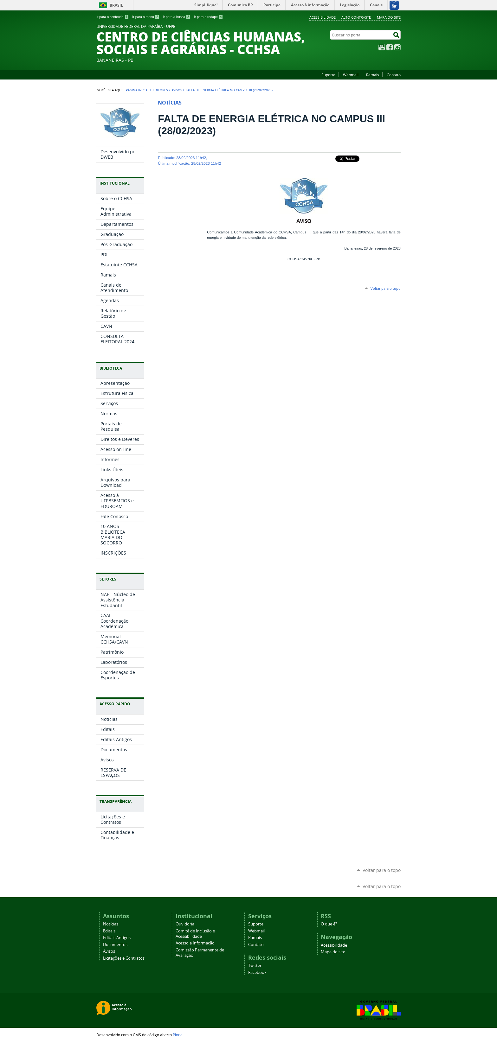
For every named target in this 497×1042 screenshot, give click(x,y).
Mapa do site (389, 17)
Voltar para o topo (386, 288)
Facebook (389, 47)
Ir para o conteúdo (112, 17)
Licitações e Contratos (124, 958)
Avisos (176, 90)
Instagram (397, 47)
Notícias (110, 924)
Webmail (350, 74)
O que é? (329, 924)
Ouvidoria (185, 924)
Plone (178, 1034)
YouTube (381, 47)
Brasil (116, 5)
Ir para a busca (176, 17)
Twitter (254, 965)
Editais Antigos (117, 937)
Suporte (328, 74)
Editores (160, 90)
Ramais (372, 74)
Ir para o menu (145, 17)
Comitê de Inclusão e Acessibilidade (195, 933)
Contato (394, 74)
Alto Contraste (356, 17)
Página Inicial (137, 90)
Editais (109, 931)
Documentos (115, 944)
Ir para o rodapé (208, 17)
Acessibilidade (322, 17)
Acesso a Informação (195, 943)
